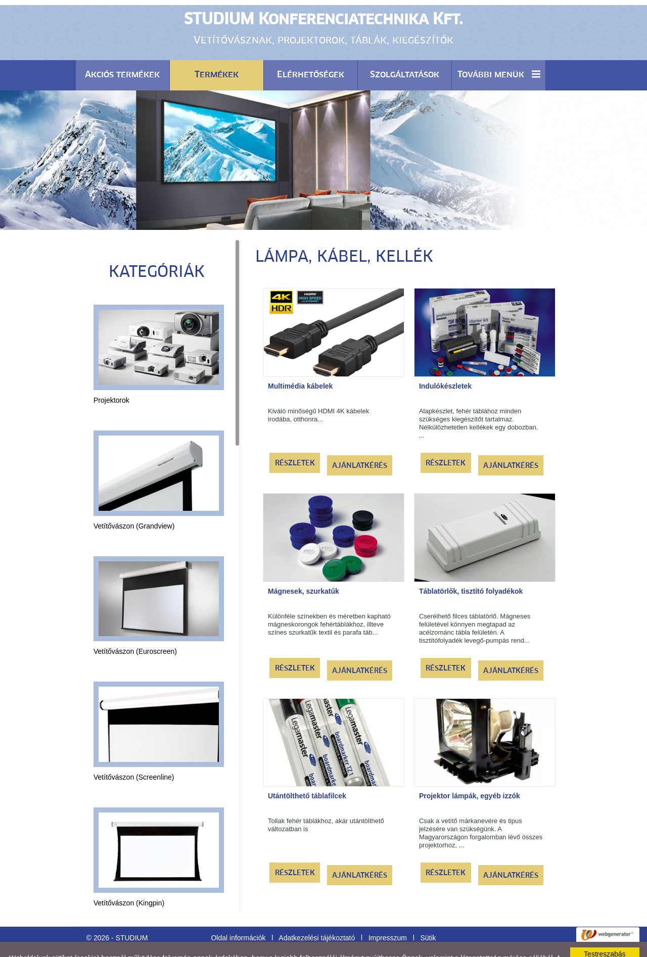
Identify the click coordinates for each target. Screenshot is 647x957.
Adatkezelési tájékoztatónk (291, 941)
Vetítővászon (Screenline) (134, 752)
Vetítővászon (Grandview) (134, 501)
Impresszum (387, 912)
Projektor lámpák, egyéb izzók (469, 771)
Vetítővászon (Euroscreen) (135, 626)
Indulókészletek (445, 361)
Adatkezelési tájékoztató (317, 912)
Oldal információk (238, 912)
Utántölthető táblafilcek (307, 771)
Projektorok (111, 375)
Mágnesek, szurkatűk (303, 566)
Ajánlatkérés (359, 440)
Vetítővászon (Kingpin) (129, 878)
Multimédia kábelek (300, 361)
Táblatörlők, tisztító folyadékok (471, 566)
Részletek (295, 438)
